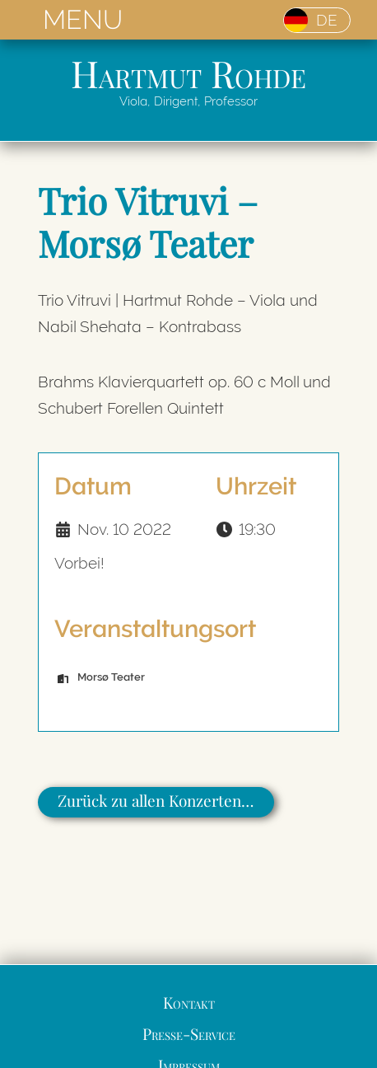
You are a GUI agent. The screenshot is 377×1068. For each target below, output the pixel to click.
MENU (83, 20)
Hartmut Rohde (188, 73)
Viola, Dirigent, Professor (188, 101)
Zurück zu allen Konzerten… (156, 800)
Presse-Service (188, 1033)
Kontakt (189, 1002)
